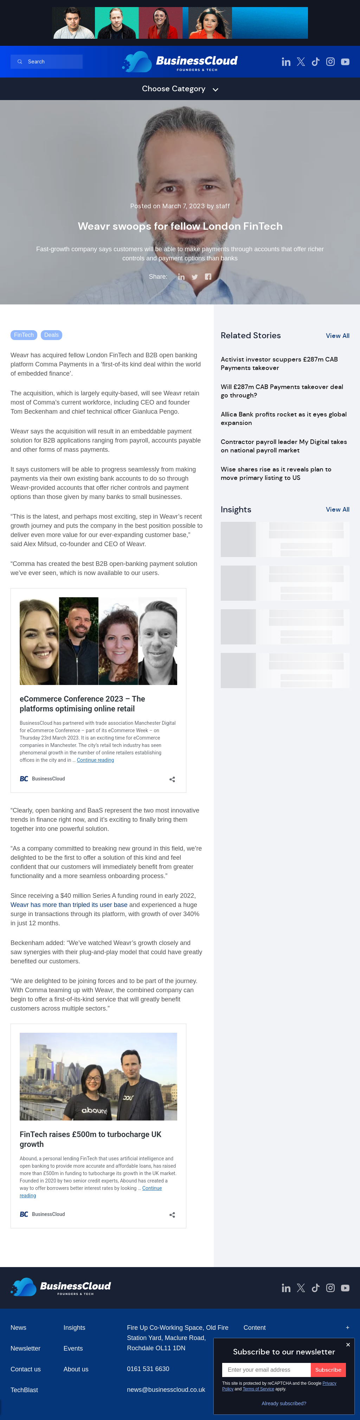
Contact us (26, 1369)
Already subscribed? (284, 1403)
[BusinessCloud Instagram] (330, 61)
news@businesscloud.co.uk (166, 1389)
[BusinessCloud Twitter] (301, 61)
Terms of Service (258, 1389)
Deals (51, 335)
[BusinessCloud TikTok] (315, 61)
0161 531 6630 (148, 1368)
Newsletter (25, 1348)
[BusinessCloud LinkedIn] (286, 61)
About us (76, 1369)
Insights (74, 1327)
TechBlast (24, 1390)
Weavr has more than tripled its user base (69, 904)
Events (73, 1348)
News (18, 1327)
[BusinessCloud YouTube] (345, 61)
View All (337, 336)
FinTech (24, 335)
